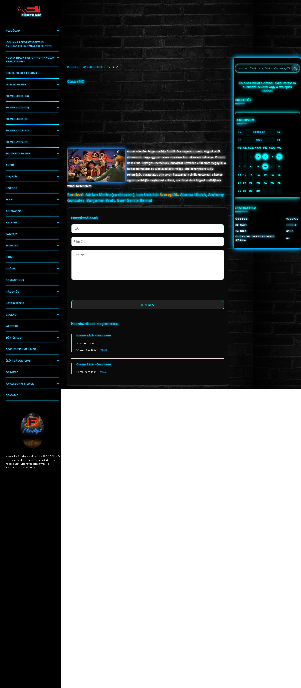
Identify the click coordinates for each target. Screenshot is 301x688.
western (12, 326)
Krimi (10, 257)
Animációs (14, 211)
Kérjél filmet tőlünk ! (22, 73)
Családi (11, 314)
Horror (11, 188)
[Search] (295, 68)
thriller (12, 245)
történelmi (14, 337)
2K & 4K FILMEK (16, 84)
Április (259, 132)
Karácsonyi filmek (20, 383)
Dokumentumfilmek (21, 349)
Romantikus (15, 280)
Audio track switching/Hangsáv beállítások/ (30, 59)
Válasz (103, 349)
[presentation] (100, 291)
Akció (10, 165)
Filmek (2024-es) (17, 119)
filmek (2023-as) (17, 130)
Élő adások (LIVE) (18, 360)
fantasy (12, 234)
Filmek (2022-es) (17, 142)
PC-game (12, 395)
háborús (12, 291)
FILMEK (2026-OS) (17, 96)
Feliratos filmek (18, 153)
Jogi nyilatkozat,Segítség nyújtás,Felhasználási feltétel (29, 44)
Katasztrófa (15, 303)
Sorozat (12, 372)
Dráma (11, 268)
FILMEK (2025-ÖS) (17, 107)
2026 (259, 139)
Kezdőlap (13, 30)
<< (239, 132)
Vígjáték (12, 176)
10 (265, 166)
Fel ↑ (32, 467)
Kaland (11, 222)
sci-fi (9, 199)
